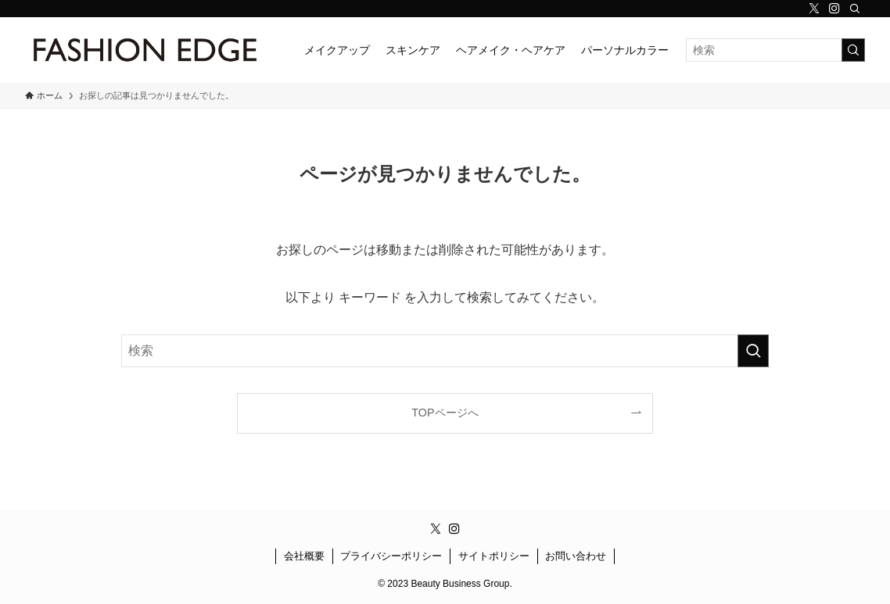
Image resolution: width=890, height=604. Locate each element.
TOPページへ (444, 412)
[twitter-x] (814, 8)
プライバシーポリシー (391, 556)
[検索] (855, 8)
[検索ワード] (775, 50)
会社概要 (304, 556)
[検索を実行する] (853, 50)
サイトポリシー (493, 556)
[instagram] (834, 8)
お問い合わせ (575, 556)
